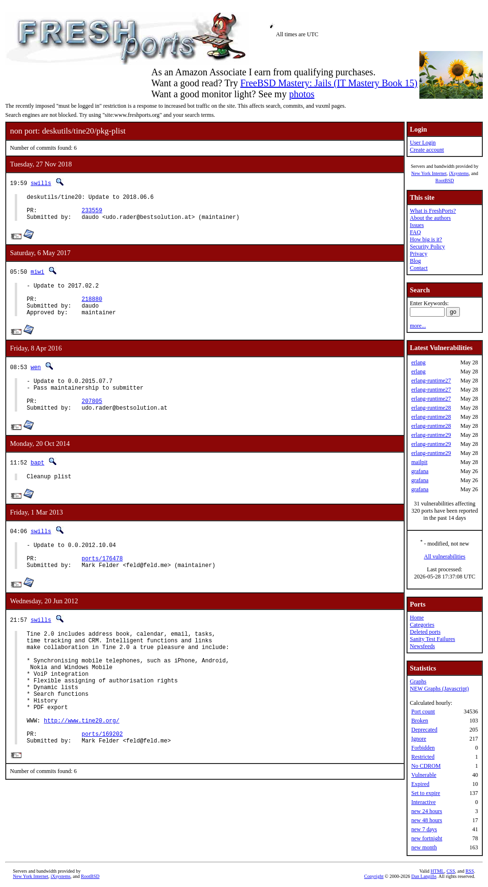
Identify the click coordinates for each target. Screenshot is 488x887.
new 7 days (424, 829)
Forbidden (423, 747)
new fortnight (426, 838)
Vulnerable (424, 775)
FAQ (415, 232)
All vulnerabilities (445, 556)
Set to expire (425, 793)
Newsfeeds (422, 646)
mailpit (419, 462)
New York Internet (429, 173)
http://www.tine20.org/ (81, 767)
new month (424, 847)
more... (418, 325)
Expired (420, 784)
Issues (417, 225)
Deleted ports (425, 632)
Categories (422, 624)
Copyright (374, 876)
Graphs (418, 681)
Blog (415, 261)
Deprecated (424, 729)
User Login (423, 142)
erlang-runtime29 (431, 435)
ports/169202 (101, 784)
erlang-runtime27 (431, 380)
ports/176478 (101, 584)
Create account (427, 149)
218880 (91, 309)
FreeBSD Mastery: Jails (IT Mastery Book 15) (328, 83)
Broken (419, 720)
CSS (451, 871)
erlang (418, 362)
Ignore (418, 738)
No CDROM (426, 766)
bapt (37, 482)
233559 (91, 214)
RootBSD (445, 180)
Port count (423, 711)
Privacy (418, 253)
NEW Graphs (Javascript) (439, 688)
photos (301, 94)
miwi (37, 277)
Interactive (423, 802)
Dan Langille (423, 876)
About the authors (430, 218)
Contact (418, 268)
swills (40, 183)
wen (35, 380)
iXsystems (459, 173)
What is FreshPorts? (433, 210)
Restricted (423, 756)
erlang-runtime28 (431, 407)
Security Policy (427, 246)
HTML (437, 871)
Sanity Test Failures (432, 639)
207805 (91, 419)
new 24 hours (426, 811)
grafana (419, 471)
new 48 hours (426, 820)
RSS (470, 871)
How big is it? (426, 239)
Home (417, 617)
